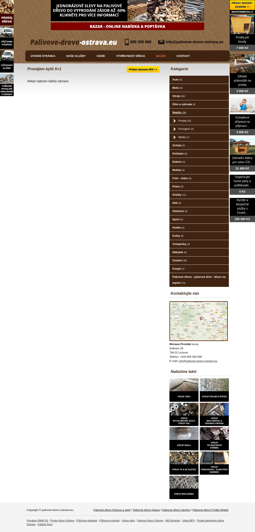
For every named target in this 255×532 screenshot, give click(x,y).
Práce (177, 186)
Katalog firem (45, 524)
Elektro (178, 161)
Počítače (179, 153)
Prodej (184, 120)
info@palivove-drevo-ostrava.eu (194, 42)
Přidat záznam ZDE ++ (143, 69)
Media (183, 137)
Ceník (101, 56)
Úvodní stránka (43, 56)
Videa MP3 (188, 520)
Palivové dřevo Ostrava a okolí (111, 510)
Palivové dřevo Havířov (176, 510)
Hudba (178, 227)
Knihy (178, 235)
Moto (177, 87)
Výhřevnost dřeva (130, 56)
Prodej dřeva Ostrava (62, 520)
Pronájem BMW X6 (37, 520)
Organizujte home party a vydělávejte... (242, 181)
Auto (177, 79)
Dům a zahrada (183, 104)
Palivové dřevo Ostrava (150, 520)
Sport (177, 219)
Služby (179, 194)
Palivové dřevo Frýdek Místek (210, 510)
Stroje (178, 96)
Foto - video (182, 178)
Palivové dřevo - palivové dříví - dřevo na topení (198, 279)
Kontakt (183, 56)
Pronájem (185, 128)
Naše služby (76, 56)
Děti (176, 202)
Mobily (178, 170)
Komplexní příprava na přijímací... (242, 122)
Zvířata (178, 145)
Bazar (161, 56)
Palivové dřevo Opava (146, 510)
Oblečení (180, 211)
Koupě (178, 268)
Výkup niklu (128, 520)
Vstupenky (181, 244)
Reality (179, 112)
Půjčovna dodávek (86, 520)
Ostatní (179, 260)
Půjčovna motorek (109, 520)
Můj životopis (172, 520)
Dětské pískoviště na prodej (242, 81)
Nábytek (179, 252)
